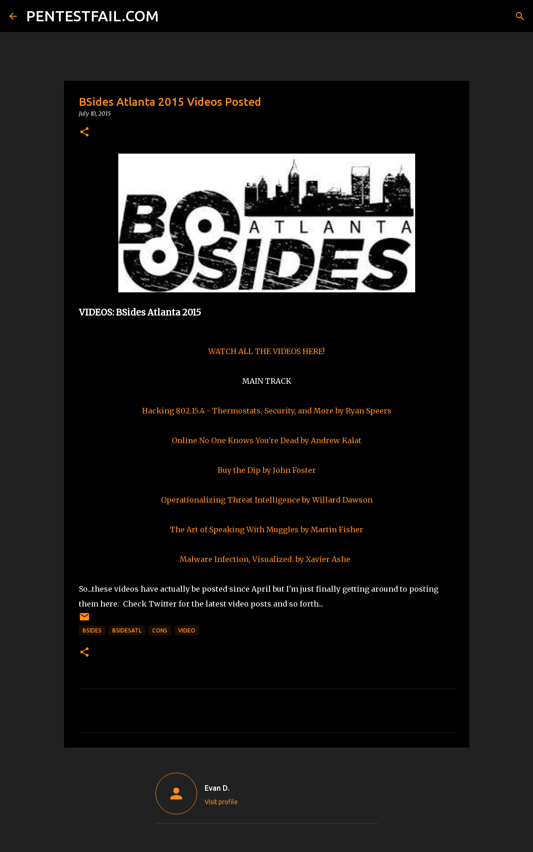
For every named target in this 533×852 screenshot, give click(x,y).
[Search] (171, 16)
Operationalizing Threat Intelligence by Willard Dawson (266, 499)
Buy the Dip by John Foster (267, 470)
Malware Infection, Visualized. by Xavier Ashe (265, 559)
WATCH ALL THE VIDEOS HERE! (266, 351)
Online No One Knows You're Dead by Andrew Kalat (266, 440)
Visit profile (221, 802)
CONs (159, 630)
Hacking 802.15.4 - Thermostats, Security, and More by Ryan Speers (267, 410)
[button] (84, 132)
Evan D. (217, 788)
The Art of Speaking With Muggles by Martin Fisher (266, 529)
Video (186, 630)
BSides (92, 630)
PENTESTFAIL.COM (92, 15)
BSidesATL (126, 630)
